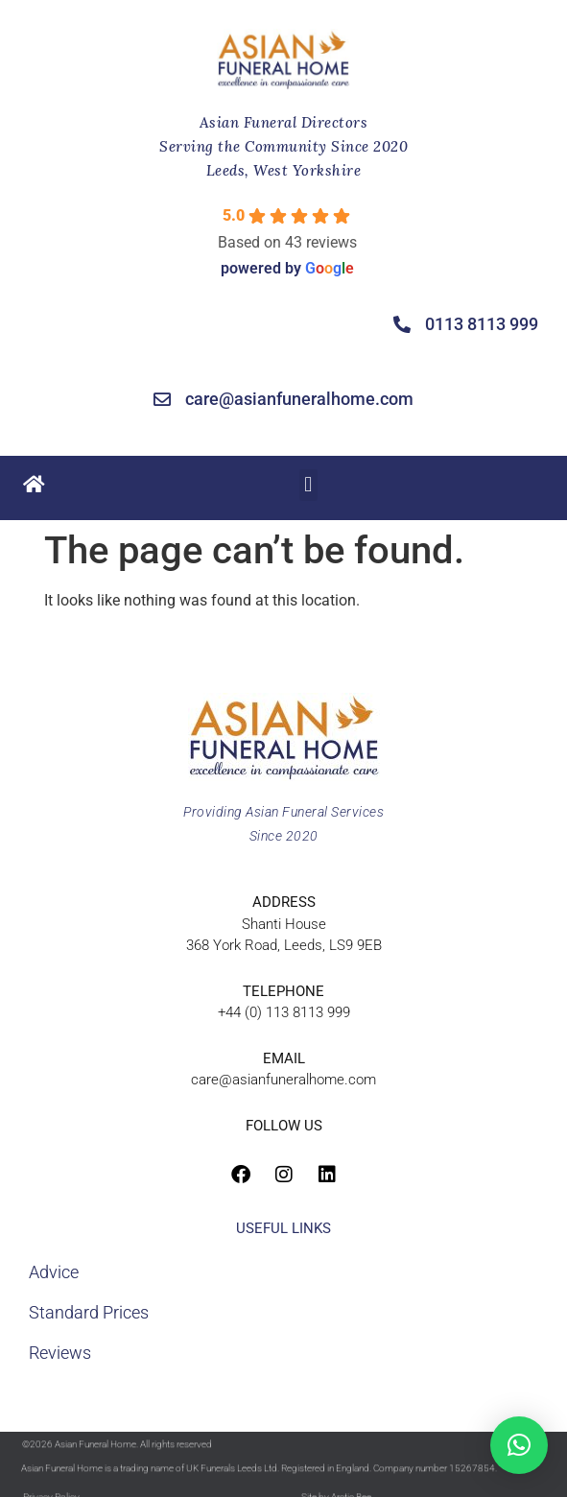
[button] (308, 482)
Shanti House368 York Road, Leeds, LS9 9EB (284, 923)
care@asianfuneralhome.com (283, 1079)
